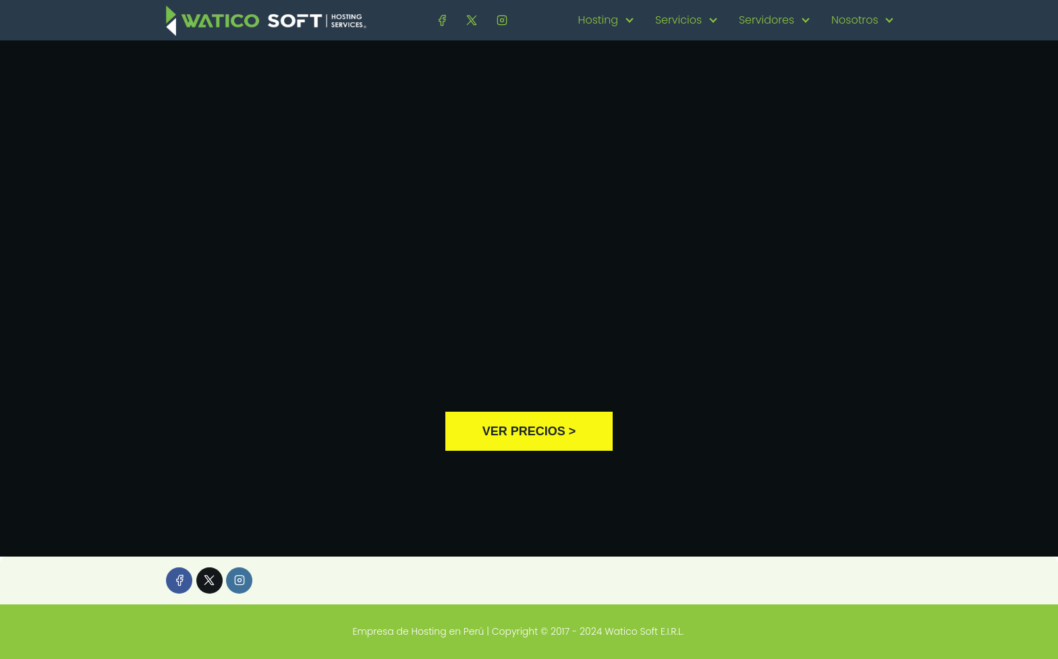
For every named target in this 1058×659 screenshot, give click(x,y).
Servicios (678, 20)
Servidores (766, 20)
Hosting (598, 20)
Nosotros (855, 20)
